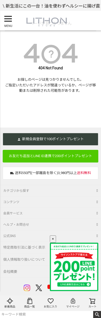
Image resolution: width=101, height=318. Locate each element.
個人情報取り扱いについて (24, 259)
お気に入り (50, 303)
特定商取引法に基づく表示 (24, 247)
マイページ (73, 303)
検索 (97, 314)
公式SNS (9, 236)
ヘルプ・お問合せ (16, 225)
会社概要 (10, 272)
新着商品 (10, 303)
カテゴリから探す (16, 191)
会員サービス (13, 213)
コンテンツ (11, 202)
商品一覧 (29, 303)
